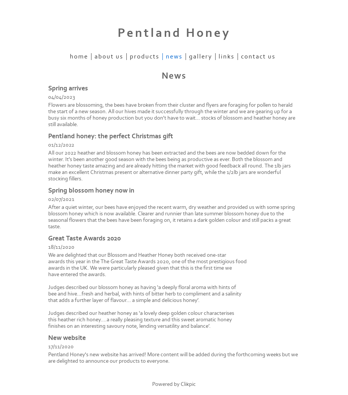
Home (79, 56)
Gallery (200, 56)
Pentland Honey (174, 33)
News (174, 56)
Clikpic (188, 384)
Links (227, 56)
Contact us (258, 56)
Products (144, 56)
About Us (108, 56)
